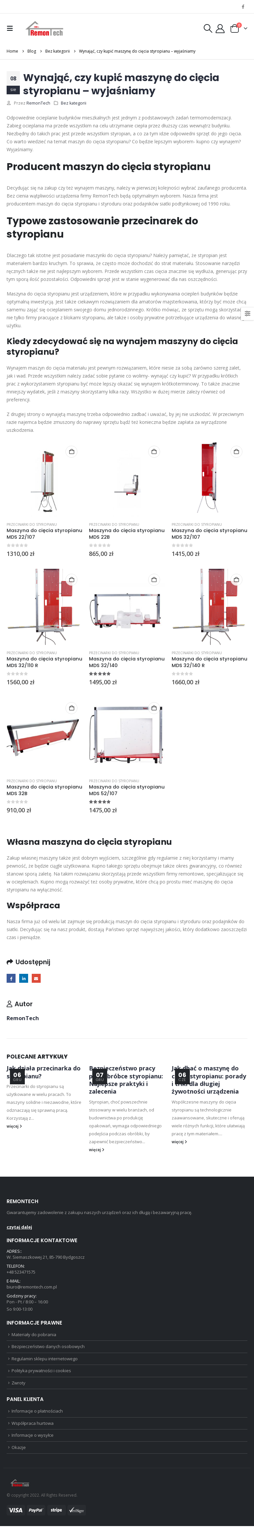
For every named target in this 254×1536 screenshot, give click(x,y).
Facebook (11, 978)
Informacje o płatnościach (37, 1419)
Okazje (19, 1457)
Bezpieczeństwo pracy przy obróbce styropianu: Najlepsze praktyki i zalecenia (126, 1080)
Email (38, 978)
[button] (12, 28)
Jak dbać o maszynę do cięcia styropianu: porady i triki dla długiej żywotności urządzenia (209, 1080)
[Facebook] (243, 6)
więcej (14, 1127)
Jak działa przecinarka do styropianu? (44, 1073)
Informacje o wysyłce (33, 1444)
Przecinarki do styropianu (32, 524)
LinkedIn (25, 978)
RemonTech (38, 103)
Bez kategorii (73, 103)
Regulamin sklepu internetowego (45, 1364)
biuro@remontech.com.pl (32, 1289)
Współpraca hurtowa (33, 1431)
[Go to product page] (44, 479)
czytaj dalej (19, 1228)
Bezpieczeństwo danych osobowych (48, 1352)
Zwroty (18, 1390)
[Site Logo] (44, 28)
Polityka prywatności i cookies (41, 1377)
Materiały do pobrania (34, 1339)
